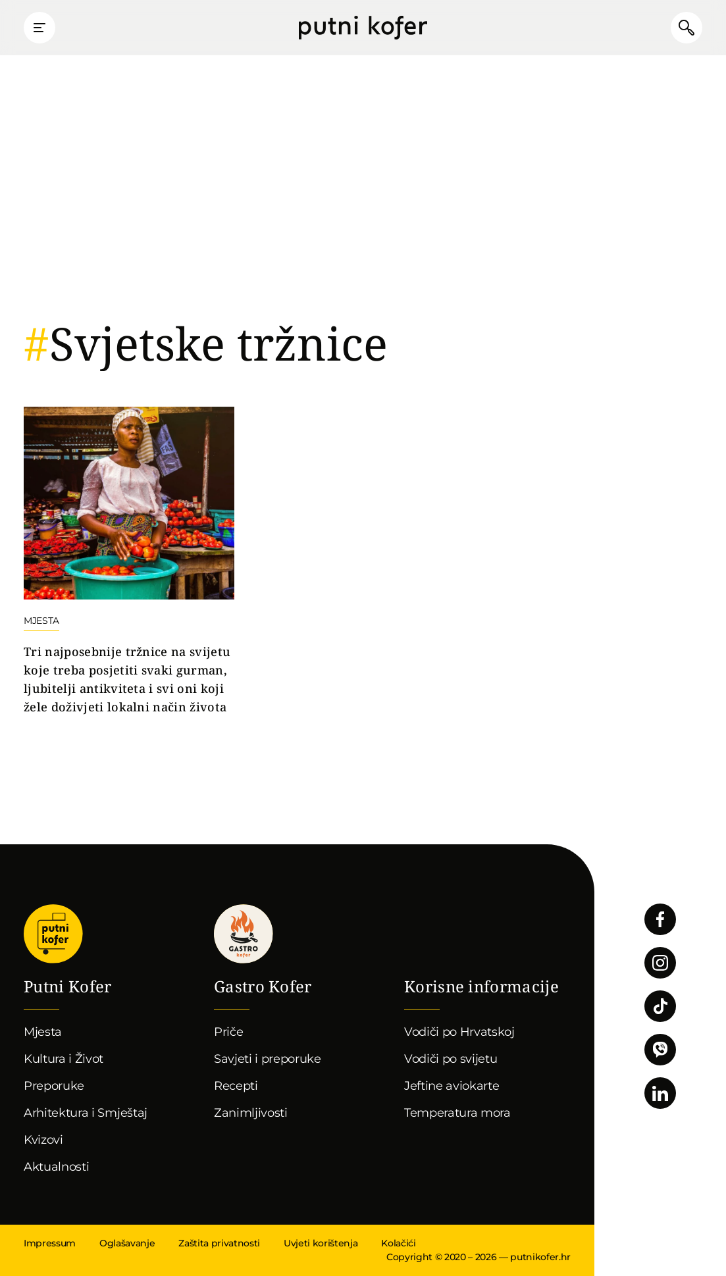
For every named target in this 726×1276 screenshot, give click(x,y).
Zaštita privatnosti (219, 1243)
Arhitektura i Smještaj (85, 1113)
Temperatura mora (457, 1113)
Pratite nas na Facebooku (660, 919)
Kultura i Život (63, 1059)
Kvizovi (43, 1140)
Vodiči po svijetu (451, 1059)
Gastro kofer (243, 933)
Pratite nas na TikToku (660, 1006)
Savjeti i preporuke (267, 1059)
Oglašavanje (127, 1243)
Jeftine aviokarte (452, 1086)
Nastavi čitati (129, 562)
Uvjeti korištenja (320, 1243)
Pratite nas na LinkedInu (660, 1093)
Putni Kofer (363, 27)
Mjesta (43, 1032)
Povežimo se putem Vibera (660, 1049)
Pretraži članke (686, 27)
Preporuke (54, 1086)
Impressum (50, 1243)
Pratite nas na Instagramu (660, 963)
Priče (228, 1032)
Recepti (236, 1086)
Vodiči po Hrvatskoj (459, 1032)
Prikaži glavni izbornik (39, 27)
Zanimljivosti (251, 1113)
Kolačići (398, 1243)
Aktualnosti (56, 1167)
